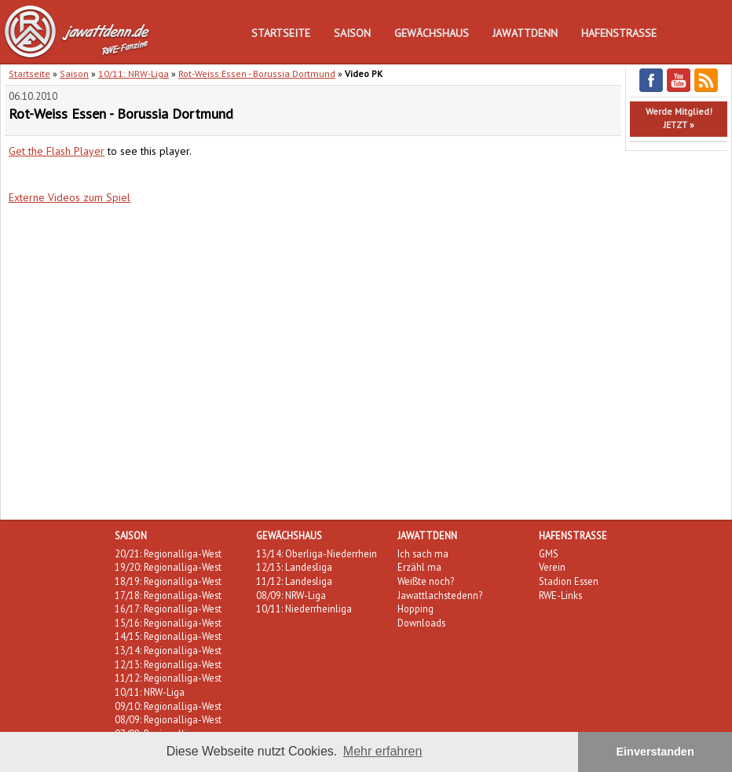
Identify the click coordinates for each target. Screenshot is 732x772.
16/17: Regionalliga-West (168, 608)
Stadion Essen (568, 581)
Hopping (415, 608)
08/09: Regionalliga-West (168, 719)
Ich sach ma (422, 553)
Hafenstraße (619, 33)
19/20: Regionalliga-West (168, 567)
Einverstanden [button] (655, 751)
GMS (548, 553)
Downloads (421, 622)
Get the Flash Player (56, 151)
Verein (552, 567)
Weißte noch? (425, 581)
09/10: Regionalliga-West (168, 706)
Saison (352, 33)
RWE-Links (560, 595)
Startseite (280, 33)
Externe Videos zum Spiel (69, 197)
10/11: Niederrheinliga (304, 608)
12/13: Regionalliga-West (168, 664)
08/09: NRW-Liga (291, 595)
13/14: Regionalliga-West (168, 650)
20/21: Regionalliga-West (168, 553)
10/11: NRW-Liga (133, 73)
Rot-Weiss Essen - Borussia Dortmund (256, 73)
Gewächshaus (431, 33)
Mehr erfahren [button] (383, 751)
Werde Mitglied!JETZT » (679, 118)
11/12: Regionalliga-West (168, 677)
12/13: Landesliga (294, 567)
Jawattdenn (525, 33)
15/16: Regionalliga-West (168, 622)
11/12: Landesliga (294, 581)
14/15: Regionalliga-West (168, 636)
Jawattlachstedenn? (439, 595)
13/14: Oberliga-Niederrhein (316, 553)
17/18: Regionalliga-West (168, 595)
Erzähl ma (419, 567)
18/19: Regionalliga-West (168, 581)
